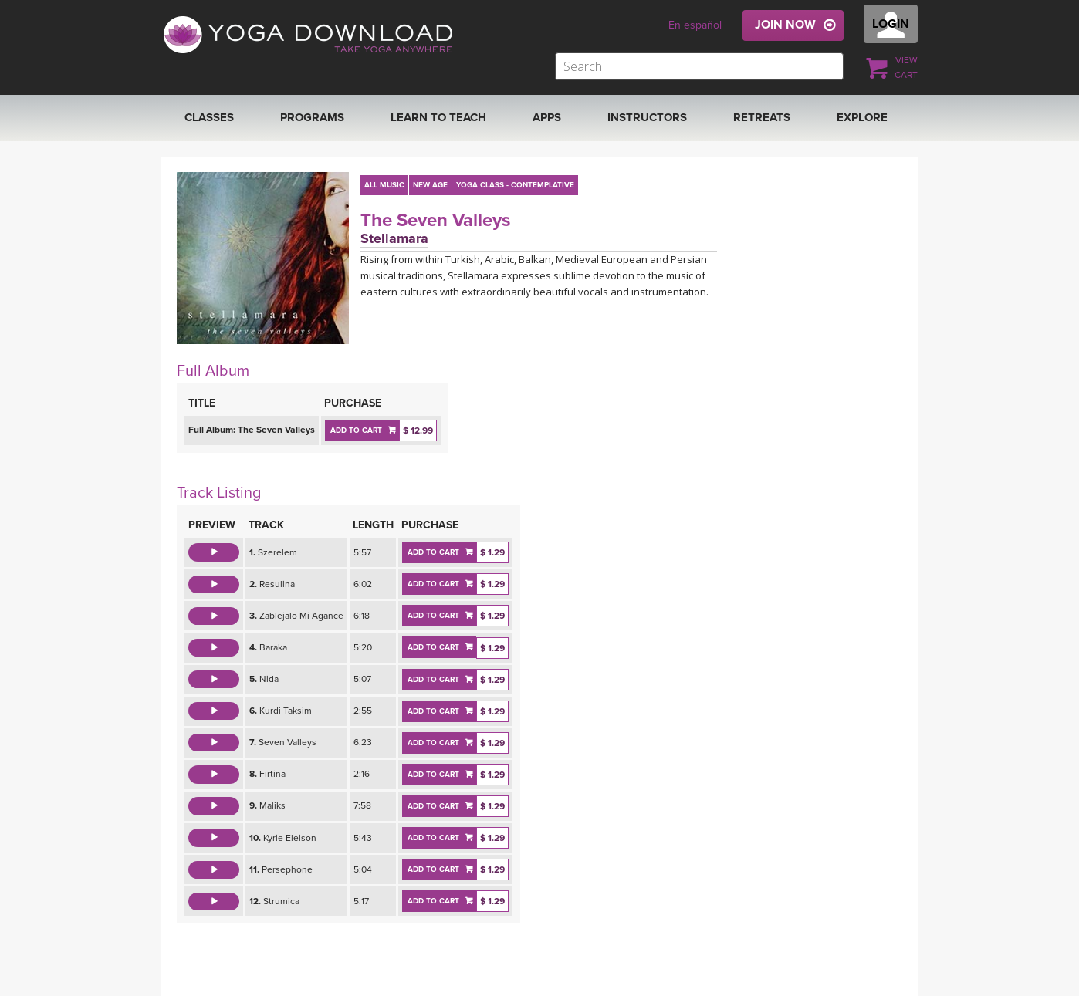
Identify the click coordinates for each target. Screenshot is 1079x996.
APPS (547, 117)
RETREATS (761, 117)
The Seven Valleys (435, 220)
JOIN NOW (785, 24)
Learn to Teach (438, 117)
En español (695, 25)
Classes (209, 117)
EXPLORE (862, 117)
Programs (312, 117)
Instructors (647, 117)
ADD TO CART (356, 430)
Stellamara (394, 238)
